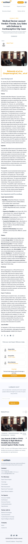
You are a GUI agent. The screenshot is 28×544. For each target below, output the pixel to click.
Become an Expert (6, 11)
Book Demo (20, 2)
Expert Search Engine (6, 479)
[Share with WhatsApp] (13, 335)
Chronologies (4, 484)
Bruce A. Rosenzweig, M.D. (15, 215)
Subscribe (14, 403)
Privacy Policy (19, 541)
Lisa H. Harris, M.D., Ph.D (20, 211)
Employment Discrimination (14, 433)
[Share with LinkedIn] (7, 335)
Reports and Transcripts (7, 489)
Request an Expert (21, 6)
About (2, 525)
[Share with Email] (10, 335)
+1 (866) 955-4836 (7, 472)
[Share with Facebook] (2, 335)
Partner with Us (21, 11)
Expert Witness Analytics (7, 491)
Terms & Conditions (10, 541)
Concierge (3, 482)
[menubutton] (25, 2)
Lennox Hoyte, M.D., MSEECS (15, 230)
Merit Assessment (5, 486)
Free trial (14, 369)
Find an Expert (6, 6)
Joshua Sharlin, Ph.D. (8, 213)
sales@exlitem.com (9, 473)
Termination (12, 435)
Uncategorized (14, 36)
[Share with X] (5, 335)
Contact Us (4, 527)
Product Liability (13, 83)
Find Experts (14, 375)
